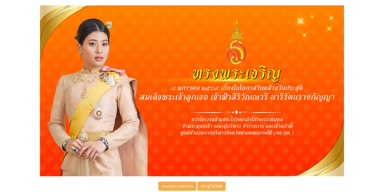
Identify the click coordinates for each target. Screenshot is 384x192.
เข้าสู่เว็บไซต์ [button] (211, 186)
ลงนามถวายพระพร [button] (177, 186)
